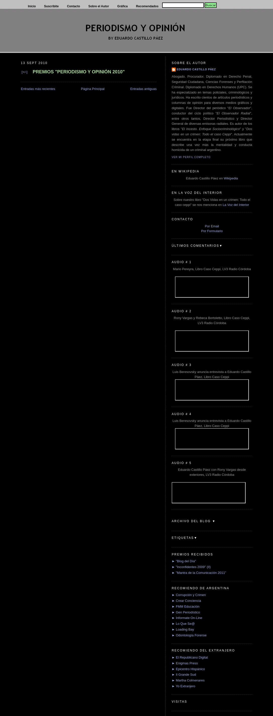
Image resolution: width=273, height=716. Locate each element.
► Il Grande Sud (184, 674)
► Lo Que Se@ (183, 624)
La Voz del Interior (236, 205)
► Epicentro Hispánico (188, 669)
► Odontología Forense (189, 635)
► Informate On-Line (187, 618)
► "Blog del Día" (184, 561)
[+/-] (24, 72)
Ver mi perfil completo (191, 157)
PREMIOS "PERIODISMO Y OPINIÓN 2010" (79, 71)
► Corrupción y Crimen (189, 595)
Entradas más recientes (38, 89)
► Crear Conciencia (186, 601)
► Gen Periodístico (186, 612)
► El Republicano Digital (190, 657)
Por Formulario (212, 231)
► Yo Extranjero (183, 686)
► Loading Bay (183, 629)
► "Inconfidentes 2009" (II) (191, 567)
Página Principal (93, 89)
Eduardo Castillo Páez (196, 69)
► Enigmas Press (185, 663)
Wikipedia (231, 178)
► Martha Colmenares (188, 680)
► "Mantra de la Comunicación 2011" (199, 573)
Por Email (212, 226)
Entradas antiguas (143, 89)
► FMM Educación (185, 606)
